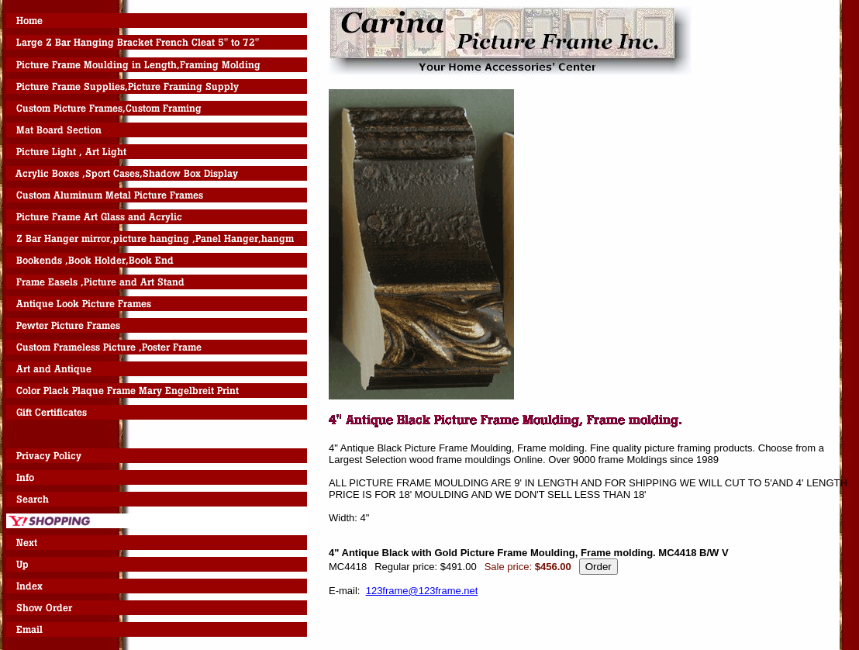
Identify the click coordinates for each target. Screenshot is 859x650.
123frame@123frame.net (422, 590)
